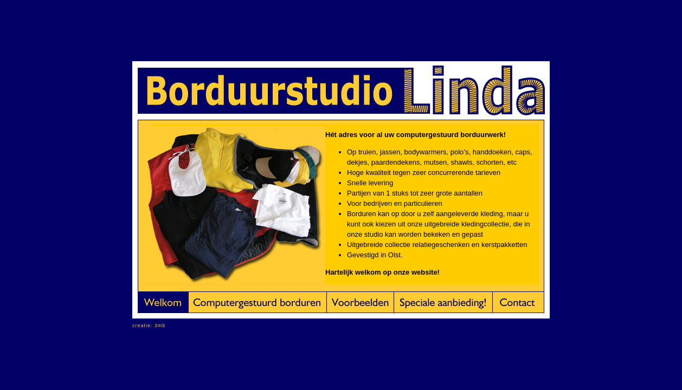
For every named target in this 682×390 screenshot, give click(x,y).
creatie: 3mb (149, 325)
